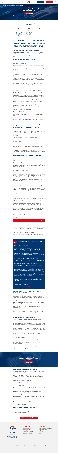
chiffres (18, 319)
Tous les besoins (25, 440)
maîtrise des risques (36, 295)
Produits (6, 5)
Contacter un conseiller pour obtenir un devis (29, 417)
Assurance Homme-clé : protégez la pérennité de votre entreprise (28, 437)
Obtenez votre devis (29, 13)
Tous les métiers (42, 440)
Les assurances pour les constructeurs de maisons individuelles (45, 433)
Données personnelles (27, 449)
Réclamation (11, 449)
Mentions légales (18, 449)
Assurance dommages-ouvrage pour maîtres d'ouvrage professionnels (28, 435)
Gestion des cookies (46, 449)
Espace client (9, 440)
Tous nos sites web (13, 445)
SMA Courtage (15, 440)
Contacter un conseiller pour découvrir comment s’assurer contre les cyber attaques (29, 220)
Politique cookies (37, 449)
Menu (2, 2)
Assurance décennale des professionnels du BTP (26, 433)
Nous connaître (12, 438)
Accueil (3, 5)
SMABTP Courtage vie (11, 441)
